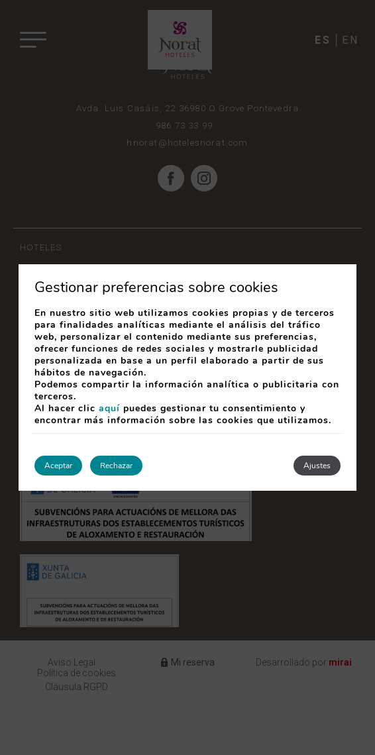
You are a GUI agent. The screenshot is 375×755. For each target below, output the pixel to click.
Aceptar (58, 465)
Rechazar (116, 465)
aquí (109, 408)
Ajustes (317, 465)
